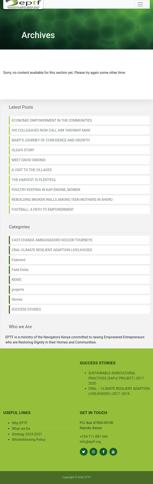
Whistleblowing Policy (28, 440)
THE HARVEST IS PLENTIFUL (34, 180)
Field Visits (20, 270)
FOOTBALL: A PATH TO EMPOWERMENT (43, 209)
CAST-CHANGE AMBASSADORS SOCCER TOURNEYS (52, 240)
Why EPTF (19, 423)
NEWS (16, 280)
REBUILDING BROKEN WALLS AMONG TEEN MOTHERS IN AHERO (62, 200)
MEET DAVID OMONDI (29, 160)
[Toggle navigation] (140, 4)
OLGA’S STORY (23, 150)
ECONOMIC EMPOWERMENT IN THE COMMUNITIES (52, 120)
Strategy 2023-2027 (27, 434)
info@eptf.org (90, 442)
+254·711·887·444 (94, 437)
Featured (18, 260)
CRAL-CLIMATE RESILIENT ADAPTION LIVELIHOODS (52, 250)
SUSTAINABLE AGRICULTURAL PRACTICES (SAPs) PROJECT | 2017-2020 (116, 378)
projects (18, 290)
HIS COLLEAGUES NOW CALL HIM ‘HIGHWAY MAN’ (51, 130)
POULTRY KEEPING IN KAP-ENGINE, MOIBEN (46, 190)
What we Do (21, 429)
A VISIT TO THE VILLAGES (32, 170)
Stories (17, 299)
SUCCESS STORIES (26, 309)
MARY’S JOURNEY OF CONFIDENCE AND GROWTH (51, 140)
